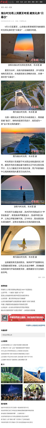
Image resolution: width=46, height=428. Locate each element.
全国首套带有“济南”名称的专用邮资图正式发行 (15, 354)
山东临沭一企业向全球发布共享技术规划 (15, 307)
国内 (29, 2)
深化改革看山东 (7, 335)
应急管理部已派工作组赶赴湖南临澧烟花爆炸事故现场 (17, 410)
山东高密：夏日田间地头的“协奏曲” (13, 298)
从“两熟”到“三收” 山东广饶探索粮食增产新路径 (15, 348)
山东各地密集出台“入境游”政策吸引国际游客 (14, 345)
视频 (41, 2)
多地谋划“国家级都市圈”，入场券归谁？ (13, 413)
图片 (37, 2)
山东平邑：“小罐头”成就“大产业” (12, 292)
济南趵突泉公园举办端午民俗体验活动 (34, 399)
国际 (33, 2)
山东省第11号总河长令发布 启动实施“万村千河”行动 (17, 357)
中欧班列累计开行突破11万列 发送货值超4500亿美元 (17, 422)
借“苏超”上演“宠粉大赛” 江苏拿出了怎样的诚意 (15, 419)
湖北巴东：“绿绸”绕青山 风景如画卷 (11, 382)
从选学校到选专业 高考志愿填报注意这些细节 (15, 416)
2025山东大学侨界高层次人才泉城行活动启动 (14, 351)
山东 (25, 2)
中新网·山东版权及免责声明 (35, 325)
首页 (17, 2)
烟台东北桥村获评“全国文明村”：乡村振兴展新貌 (18, 310)
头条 (21, 2)
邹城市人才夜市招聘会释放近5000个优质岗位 (16, 289)
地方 (6, 7)
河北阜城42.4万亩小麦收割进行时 (34, 382)
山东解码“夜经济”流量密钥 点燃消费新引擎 (14, 359)
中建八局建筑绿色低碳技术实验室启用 (14, 304)
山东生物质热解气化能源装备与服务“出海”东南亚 (18, 301)
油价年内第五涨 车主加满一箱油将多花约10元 (15, 407)
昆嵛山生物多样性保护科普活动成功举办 (15, 295)
